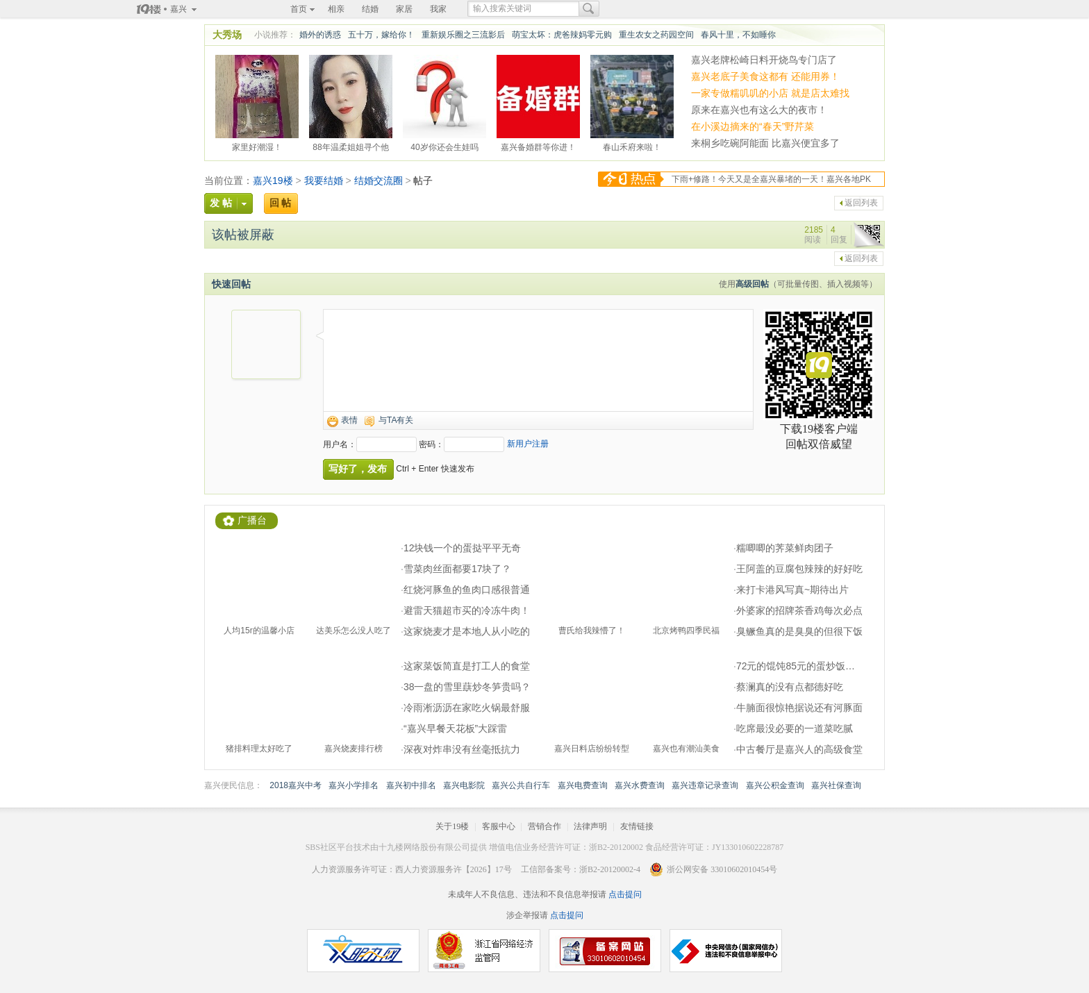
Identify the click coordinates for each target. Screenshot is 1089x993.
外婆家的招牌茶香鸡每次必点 (799, 610)
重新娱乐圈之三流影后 (463, 35)
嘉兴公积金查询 (775, 785)
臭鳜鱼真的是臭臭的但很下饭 (799, 631)
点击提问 (624, 894)
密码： (431, 444)
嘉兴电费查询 (583, 785)
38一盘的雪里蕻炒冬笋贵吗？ (467, 686)
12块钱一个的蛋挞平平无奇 (463, 547)
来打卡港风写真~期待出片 (792, 589)
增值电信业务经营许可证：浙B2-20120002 (566, 847)
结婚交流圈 (378, 180)
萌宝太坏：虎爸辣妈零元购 (562, 35)
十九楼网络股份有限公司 (424, 847)
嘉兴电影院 (464, 785)
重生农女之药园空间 (656, 35)
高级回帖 (752, 284)
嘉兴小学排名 (354, 785)
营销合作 (544, 826)
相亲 (336, 9)
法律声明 (590, 826)
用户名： (339, 444)
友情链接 (637, 826)
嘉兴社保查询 (836, 785)
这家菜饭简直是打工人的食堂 (467, 665)
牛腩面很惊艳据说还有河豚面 (799, 707)
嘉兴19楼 (273, 180)
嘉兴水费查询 (640, 785)
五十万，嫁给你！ (381, 35)
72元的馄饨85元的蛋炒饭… (795, 665)
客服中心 (498, 826)
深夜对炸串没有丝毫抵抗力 (462, 749)
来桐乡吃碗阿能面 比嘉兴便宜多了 (765, 143)
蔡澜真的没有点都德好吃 (789, 686)
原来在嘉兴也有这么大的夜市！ (759, 109)
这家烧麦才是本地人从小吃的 (467, 631)
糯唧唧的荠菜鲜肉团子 (784, 547)
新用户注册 (528, 444)
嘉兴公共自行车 (521, 785)
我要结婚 (323, 180)
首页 (298, 9)
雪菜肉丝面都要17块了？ (458, 568)
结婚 (370, 9)
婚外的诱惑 (320, 35)
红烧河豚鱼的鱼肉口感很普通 (467, 589)
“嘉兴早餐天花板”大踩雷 (455, 728)
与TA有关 (396, 420)
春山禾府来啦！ (632, 145)
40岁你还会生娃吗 (444, 145)
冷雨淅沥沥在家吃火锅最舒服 (467, 707)
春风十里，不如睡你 (738, 35)
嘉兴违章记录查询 (705, 785)
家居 (404, 9)
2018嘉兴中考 (295, 785)
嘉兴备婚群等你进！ (538, 145)
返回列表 (861, 203)
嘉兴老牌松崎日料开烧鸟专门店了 (764, 59)
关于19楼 (452, 826)
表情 (349, 420)
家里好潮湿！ (257, 145)
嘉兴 (178, 9)
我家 (438, 9)
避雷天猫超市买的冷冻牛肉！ (467, 610)
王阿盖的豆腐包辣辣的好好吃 (799, 568)
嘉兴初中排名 (411, 785)
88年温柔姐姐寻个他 (350, 145)
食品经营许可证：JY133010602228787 (714, 847)
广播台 (252, 520)
